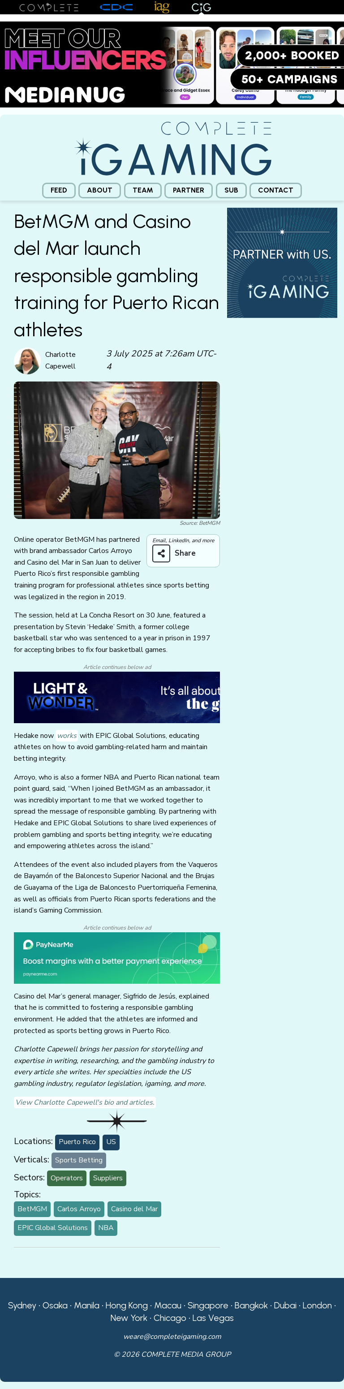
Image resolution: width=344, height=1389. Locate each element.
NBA (106, 1228)
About (99, 190)
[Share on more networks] (177, 553)
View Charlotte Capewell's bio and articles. (85, 1102)
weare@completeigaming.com (172, 1337)
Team (143, 190)
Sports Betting (79, 1160)
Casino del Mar (134, 1209)
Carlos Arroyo (79, 1209)
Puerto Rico (77, 1142)
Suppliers (108, 1178)
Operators (67, 1178)
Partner (188, 190)
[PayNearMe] (117, 957)
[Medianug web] (172, 64)
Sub (231, 190)
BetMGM (32, 1209)
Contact (275, 190)
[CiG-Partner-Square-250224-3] (282, 262)
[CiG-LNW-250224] (117, 697)
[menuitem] (59, 190)
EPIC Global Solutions (52, 1228)
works (67, 736)
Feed (59, 190)
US (111, 1142)
